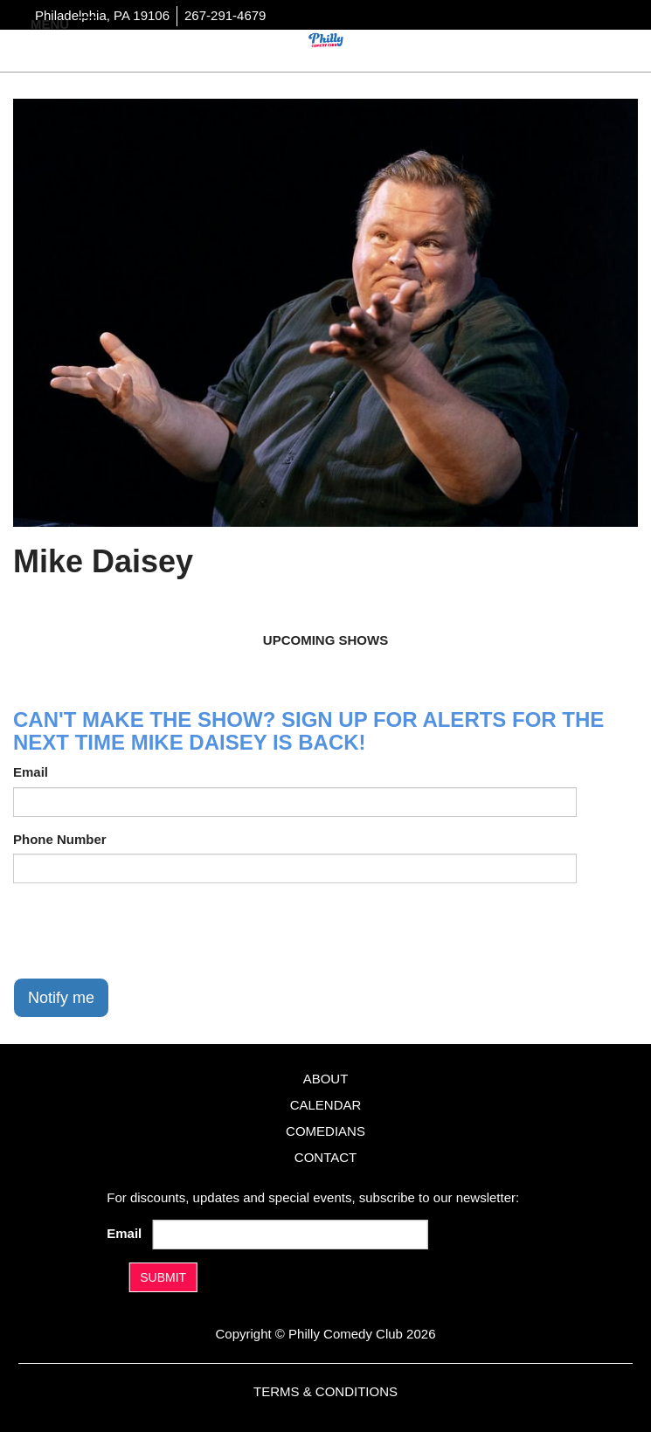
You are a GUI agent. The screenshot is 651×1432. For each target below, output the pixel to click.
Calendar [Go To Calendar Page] (326, 1104)
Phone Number (60, 839)
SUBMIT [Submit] (163, 1277)
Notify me (61, 998)
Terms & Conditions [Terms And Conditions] (325, 1391)
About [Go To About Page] (326, 1078)
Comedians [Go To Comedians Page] (325, 1131)
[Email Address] (290, 1234)
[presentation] (146, 930)
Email (30, 771)
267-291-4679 (225, 15)
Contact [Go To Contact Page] (325, 1157)
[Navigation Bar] (87, 23)
